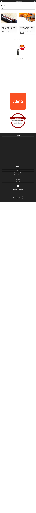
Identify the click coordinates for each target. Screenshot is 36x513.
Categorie (18, 170)
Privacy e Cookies (18, 174)
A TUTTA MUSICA (18, 1)
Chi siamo (18, 179)
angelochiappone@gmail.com (18, 197)
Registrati (18, 181)
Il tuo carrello (18, 172)
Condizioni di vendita (18, 177)
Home (18, 168)
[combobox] (18, 8)
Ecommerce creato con (18, 198)
